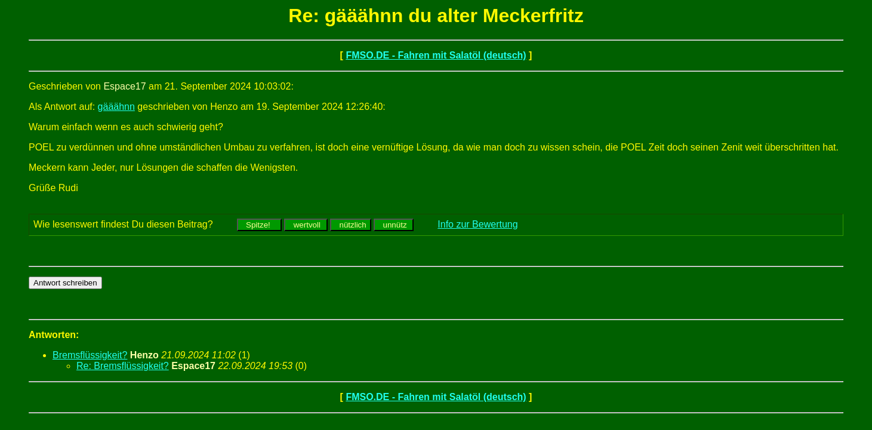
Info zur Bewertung (477, 224)
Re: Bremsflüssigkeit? (122, 366)
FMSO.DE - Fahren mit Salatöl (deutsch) (436, 55)
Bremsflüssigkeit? (90, 355)
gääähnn (116, 107)
